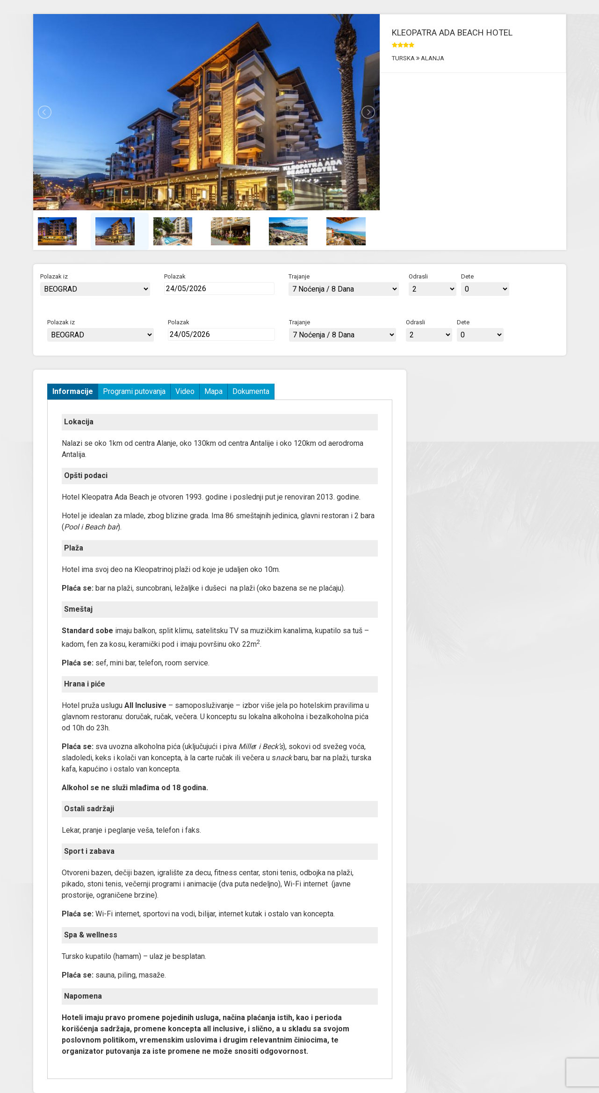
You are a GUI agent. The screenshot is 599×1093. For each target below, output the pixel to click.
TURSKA (404, 58)
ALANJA (431, 58)
